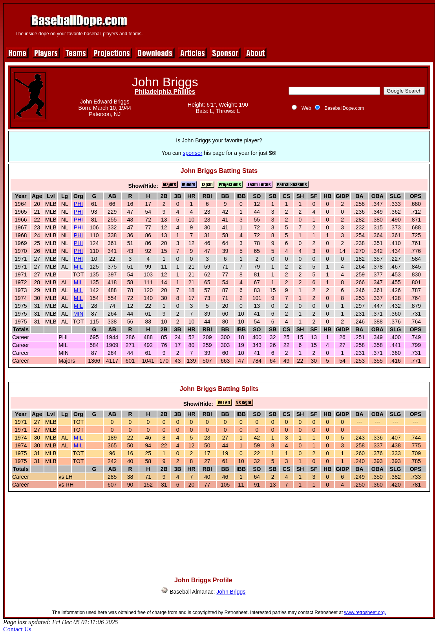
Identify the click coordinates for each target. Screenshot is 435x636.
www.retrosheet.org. (365, 612)
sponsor (193, 153)
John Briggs (230, 592)
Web (306, 108)
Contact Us (17, 629)
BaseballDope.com (344, 108)
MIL (78, 266)
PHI (78, 204)
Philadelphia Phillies (165, 91)
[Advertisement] (219, 531)
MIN (78, 314)
